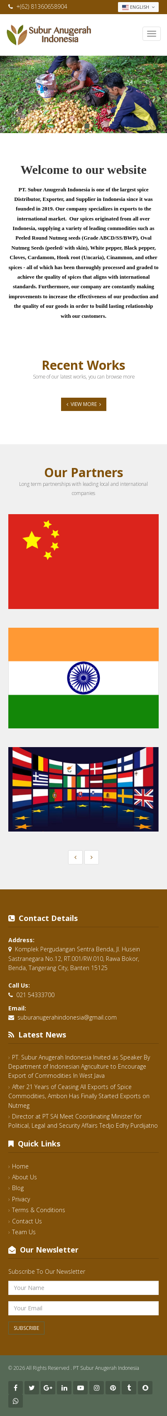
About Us (24, 1177)
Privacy (21, 1199)
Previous (6, 98)
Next (161, 98)
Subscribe (26, 1328)
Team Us (24, 1232)
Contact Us (27, 1221)
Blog (18, 1188)
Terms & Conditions (38, 1210)
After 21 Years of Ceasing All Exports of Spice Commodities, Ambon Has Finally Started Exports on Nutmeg (79, 1096)
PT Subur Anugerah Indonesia (106, 1367)
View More (83, 404)
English (138, 7)
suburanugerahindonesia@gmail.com (67, 1017)
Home (20, 1166)
